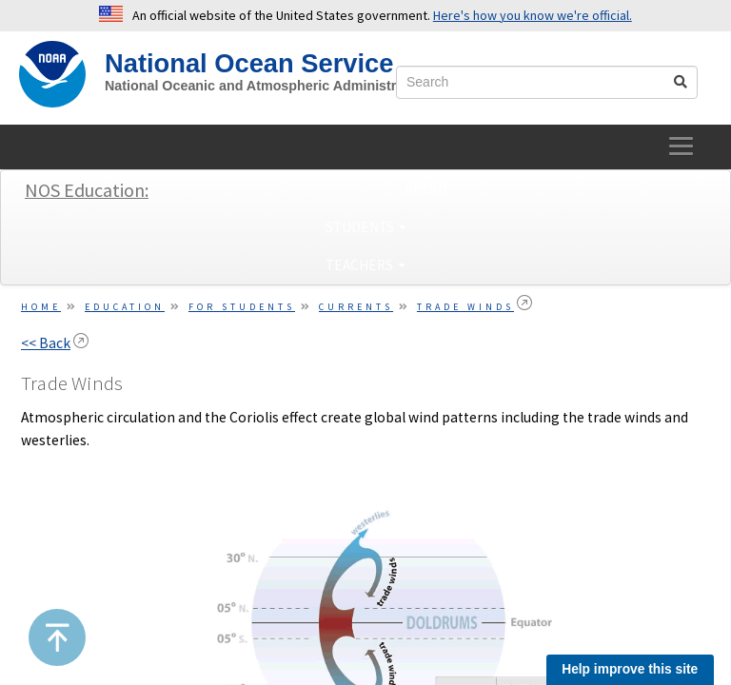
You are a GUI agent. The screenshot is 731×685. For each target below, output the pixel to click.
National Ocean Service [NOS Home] (249, 63)
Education (125, 307)
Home (41, 307)
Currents (356, 307)
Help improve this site (630, 669)
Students (366, 227)
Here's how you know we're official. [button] (532, 15)
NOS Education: (86, 190)
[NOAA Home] (52, 74)
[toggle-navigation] (682, 146)
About (427, 189)
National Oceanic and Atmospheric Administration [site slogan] (267, 85)
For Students (241, 307)
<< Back (45, 343)
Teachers (365, 265)
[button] (57, 637)
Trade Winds (465, 307)
